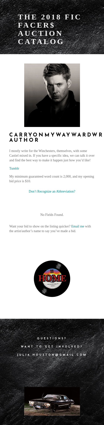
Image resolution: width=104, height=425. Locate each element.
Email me (77, 226)
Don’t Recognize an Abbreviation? (52, 191)
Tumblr (14, 168)
